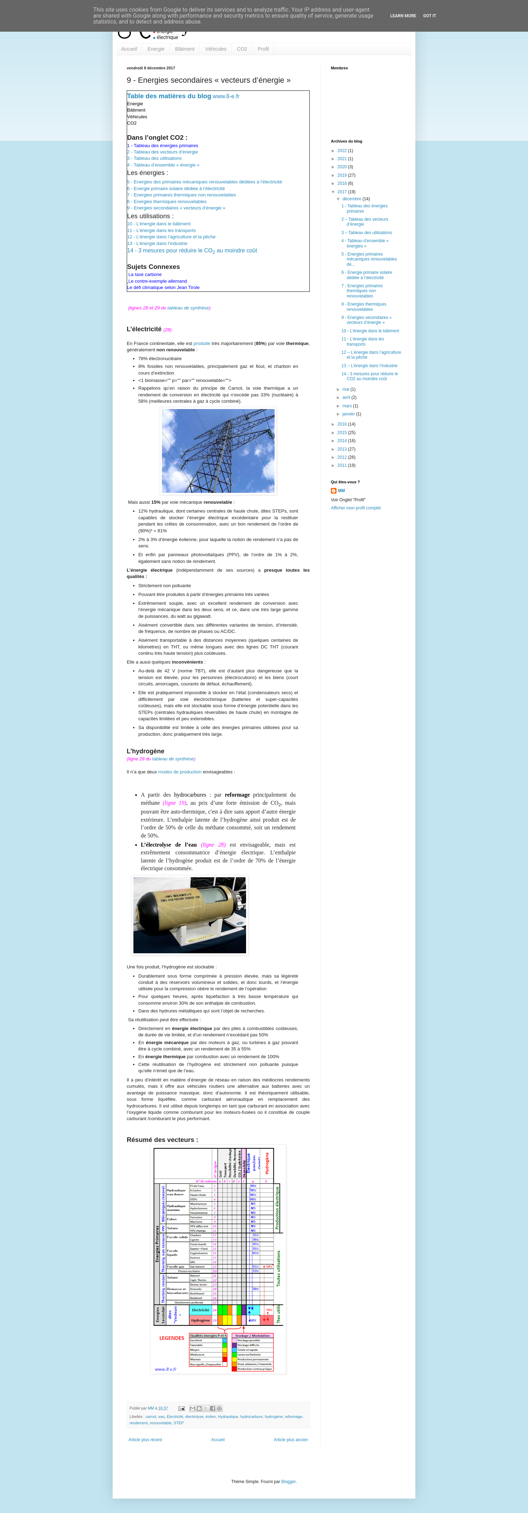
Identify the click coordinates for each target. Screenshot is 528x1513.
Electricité (175, 1416)
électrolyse (194, 1416)
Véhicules (216, 49)
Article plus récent (145, 1439)
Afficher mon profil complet (356, 508)
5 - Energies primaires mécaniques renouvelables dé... (369, 259)
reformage (293, 1416)
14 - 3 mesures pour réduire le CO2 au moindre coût (369, 376)
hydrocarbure (251, 1416)
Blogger (288, 1481)
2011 (343, 465)
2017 (343, 191)
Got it (429, 15)
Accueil (129, 49)
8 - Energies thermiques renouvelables (167, 201)
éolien (211, 1416)
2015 (343, 432)
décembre (352, 198)
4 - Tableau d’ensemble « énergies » (365, 243)
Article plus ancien (291, 1439)
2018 (343, 183)
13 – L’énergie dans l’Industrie (369, 365)
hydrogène (274, 1416)
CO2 (242, 49)
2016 (343, 424)
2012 (343, 457)
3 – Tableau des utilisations (366, 232)
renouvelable (161, 1423)
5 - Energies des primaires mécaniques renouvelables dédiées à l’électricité (204, 181)
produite (202, 343)
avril (346, 397)
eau (161, 1416)
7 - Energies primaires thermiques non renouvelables (181, 194)
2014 (343, 440)
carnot (151, 1416)
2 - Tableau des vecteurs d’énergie (162, 152)
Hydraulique (228, 1416)
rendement (139, 1423)
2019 (343, 175)
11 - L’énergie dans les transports (161, 230)
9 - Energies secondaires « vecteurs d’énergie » (176, 208)
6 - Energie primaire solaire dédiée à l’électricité (176, 188)
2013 (343, 449)
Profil (263, 49)
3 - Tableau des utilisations (154, 158)
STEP (178, 1423)
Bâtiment (184, 49)
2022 (343, 150)
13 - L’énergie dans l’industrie (157, 243)
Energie (155, 49)
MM (341, 490)
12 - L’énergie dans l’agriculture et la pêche (171, 236)
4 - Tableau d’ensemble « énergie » (163, 165)
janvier (349, 414)
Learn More (403, 15)
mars (347, 405)
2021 (343, 158)
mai (346, 389)
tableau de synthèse (188, 307)
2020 (343, 166)
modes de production (179, 771)
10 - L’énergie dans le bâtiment (158, 223)
